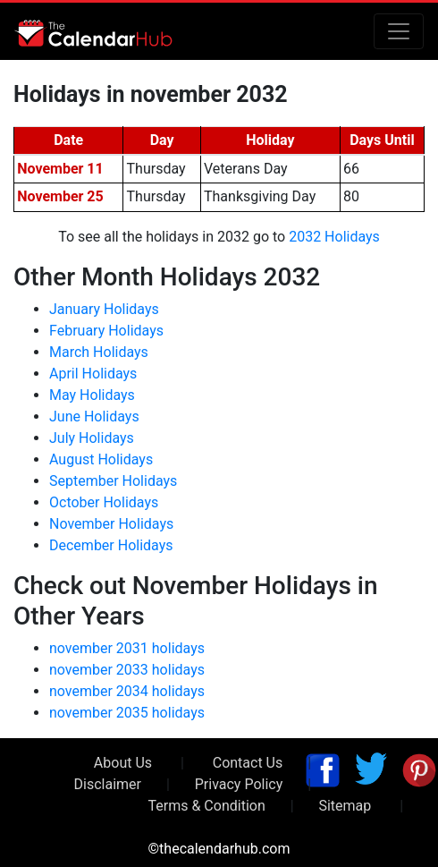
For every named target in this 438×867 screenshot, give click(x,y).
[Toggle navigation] (399, 31)
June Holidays (94, 416)
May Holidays (92, 395)
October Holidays (103, 502)
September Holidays (113, 480)
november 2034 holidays (127, 691)
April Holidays (93, 373)
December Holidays (111, 545)
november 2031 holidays (127, 648)
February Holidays (106, 330)
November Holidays (111, 523)
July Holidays (91, 437)
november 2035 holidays (127, 712)
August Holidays (101, 459)
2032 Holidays (334, 236)
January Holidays (104, 309)
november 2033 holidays (127, 669)
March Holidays (98, 352)
